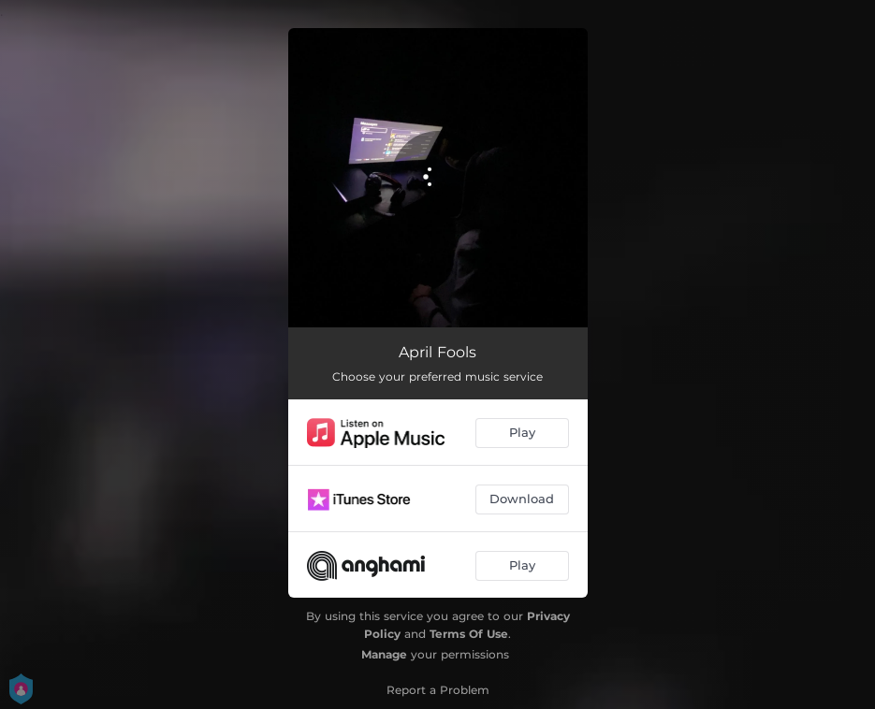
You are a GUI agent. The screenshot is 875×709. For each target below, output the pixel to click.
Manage (384, 654)
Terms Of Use (469, 634)
